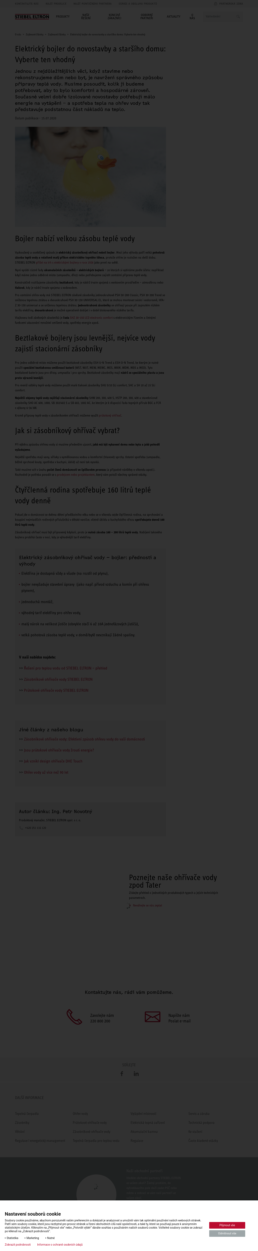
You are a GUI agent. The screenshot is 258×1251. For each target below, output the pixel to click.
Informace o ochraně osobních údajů (60, 1244)
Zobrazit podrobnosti (18, 1244)
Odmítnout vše (227, 1233)
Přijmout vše (227, 1225)
